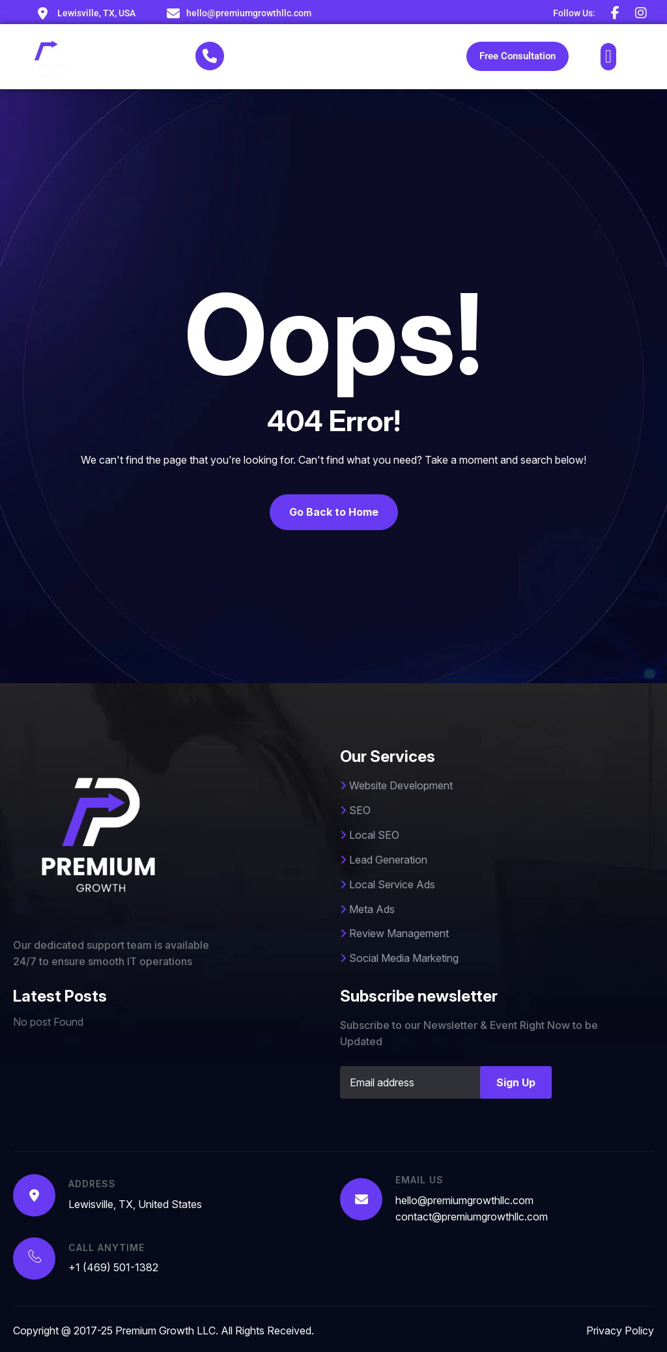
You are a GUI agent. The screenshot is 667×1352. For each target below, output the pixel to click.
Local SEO (369, 834)
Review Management (394, 933)
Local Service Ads (387, 884)
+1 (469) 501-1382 (282, 62)
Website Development (396, 785)
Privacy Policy (620, 1330)
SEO (355, 810)
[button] (608, 56)
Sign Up (515, 1082)
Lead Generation (383, 859)
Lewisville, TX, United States (135, 1204)
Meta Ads (367, 909)
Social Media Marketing (399, 958)
